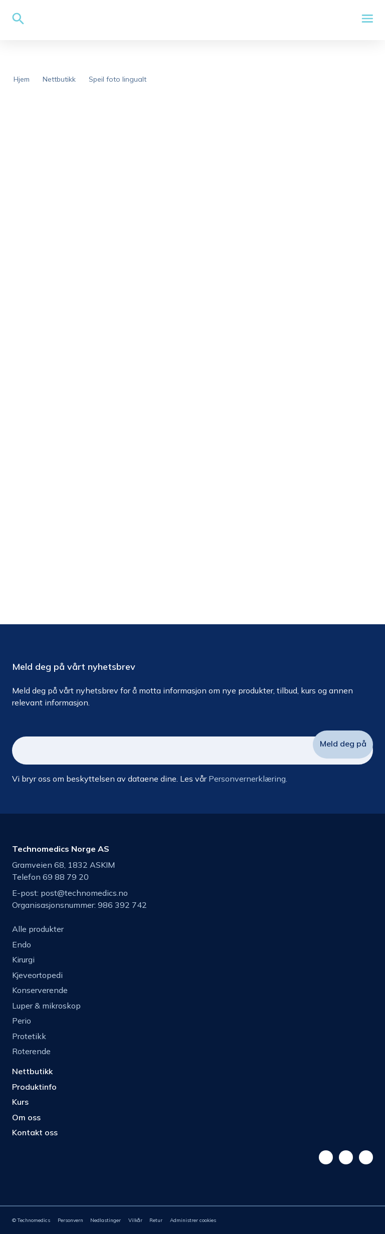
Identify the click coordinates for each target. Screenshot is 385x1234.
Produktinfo (34, 1087)
